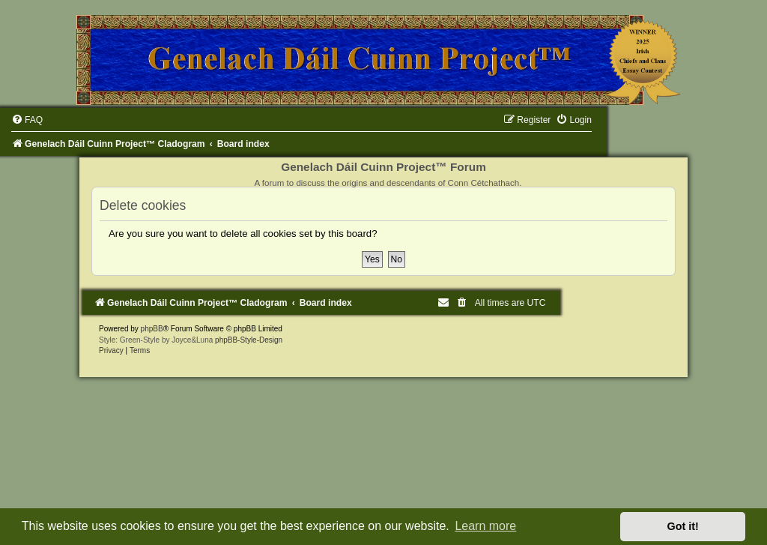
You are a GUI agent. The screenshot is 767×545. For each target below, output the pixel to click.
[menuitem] (27, 120)
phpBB (152, 329)
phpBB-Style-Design (248, 340)
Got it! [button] (683, 526)
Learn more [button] (485, 526)
